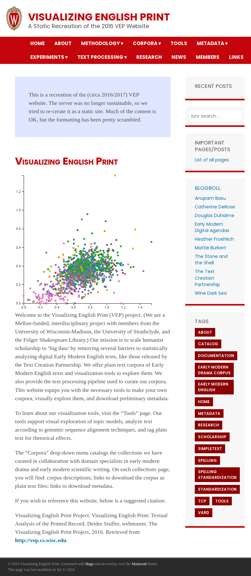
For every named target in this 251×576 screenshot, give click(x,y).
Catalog (208, 343)
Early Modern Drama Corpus (214, 370)
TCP (202, 501)
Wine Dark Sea (211, 293)
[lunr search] (215, 116)
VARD (203, 512)
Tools (222, 501)
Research (208, 425)
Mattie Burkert (210, 248)
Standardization (217, 489)
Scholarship (212, 437)
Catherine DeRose (215, 207)
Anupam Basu (210, 198)
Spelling (207, 460)
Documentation (216, 355)
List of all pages (212, 160)
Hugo (89, 564)
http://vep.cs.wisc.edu (40, 540)
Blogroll (207, 188)
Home (204, 401)
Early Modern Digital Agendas (212, 227)
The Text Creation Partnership (207, 278)
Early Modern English (213, 387)
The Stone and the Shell (211, 259)
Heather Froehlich (214, 239)
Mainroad (139, 564)
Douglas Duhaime (214, 215)
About (205, 332)
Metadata (209, 413)
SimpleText (210, 448)
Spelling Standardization (217, 474)
